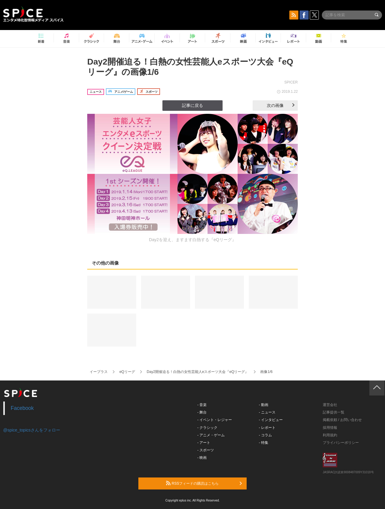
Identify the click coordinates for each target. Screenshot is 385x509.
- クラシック (207, 428)
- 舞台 (202, 412)
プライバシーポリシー (341, 443)
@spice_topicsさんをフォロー (31, 430)
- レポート (267, 428)
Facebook (22, 408)
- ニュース (267, 412)
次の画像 (280, 105)
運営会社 (330, 405)
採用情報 (330, 428)
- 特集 (263, 443)
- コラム (265, 435)
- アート (203, 443)
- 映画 (202, 458)
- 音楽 (202, 405)
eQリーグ (127, 372)
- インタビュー (271, 420)
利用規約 (330, 435)
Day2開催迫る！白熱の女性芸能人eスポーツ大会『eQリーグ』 (198, 372)
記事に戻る (192, 105)
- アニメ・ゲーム (211, 435)
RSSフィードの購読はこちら (204, 483)
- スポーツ (205, 450)
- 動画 (263, 405)
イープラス (99, 372)
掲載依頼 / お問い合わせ (342, 420)
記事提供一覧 (333, 412)
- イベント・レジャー (214, 420)
